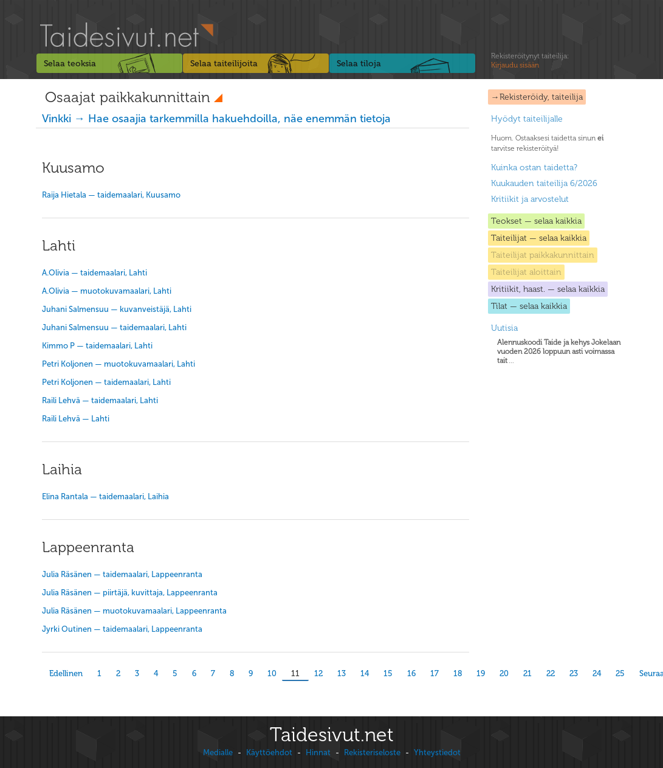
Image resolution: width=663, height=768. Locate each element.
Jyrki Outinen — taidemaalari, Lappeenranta (122, 629)
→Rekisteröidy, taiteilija (537, 97)
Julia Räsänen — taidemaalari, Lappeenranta (122, 574)
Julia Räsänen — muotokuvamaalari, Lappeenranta (134, 610)
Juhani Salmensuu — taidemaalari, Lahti (114, 327)
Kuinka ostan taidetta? (534, 167)
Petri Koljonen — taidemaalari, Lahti (106, 382)
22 (550, 673)
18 (457, 673)
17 (434, 673)
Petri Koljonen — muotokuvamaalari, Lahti (118, 363)
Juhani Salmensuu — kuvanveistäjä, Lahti (116, 309)
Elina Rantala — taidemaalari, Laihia (105, 496)
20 (504, 673)
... (558, 351)
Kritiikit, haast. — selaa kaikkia (548, 289)
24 (597, 673)
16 (411, 673)
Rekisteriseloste (372, 752)
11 (295, 673)
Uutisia (504, 328)
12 (318, 673)
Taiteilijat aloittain (526, 272)
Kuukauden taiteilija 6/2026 (544, 183)
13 (341, 673)
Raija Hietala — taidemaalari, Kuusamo (111, 194)
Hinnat (318, 752)
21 (527, 673)
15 (388, 673)
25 (620, 673)
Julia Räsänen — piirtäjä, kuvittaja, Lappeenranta (130, 592)
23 (573, 673)
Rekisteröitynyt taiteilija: (530, 61)
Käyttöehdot (269, 752)
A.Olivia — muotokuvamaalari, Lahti (106, 291)
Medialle (218, 752)
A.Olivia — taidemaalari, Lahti (94, 272)
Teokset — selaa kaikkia (536, 221)
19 (480, 673)
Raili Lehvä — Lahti (75, 418)
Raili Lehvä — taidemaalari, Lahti (100, 400)
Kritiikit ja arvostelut (530, 199)
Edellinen (66, 673)
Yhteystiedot (437, 752)
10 (272, 673)
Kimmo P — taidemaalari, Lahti (97, 345)
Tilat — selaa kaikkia (529, 306)
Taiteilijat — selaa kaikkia (538, 238)
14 (364, 673)
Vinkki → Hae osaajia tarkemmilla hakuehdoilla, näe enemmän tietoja (216, 118)
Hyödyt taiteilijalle (527, 119)
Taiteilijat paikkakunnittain (542, 255)
